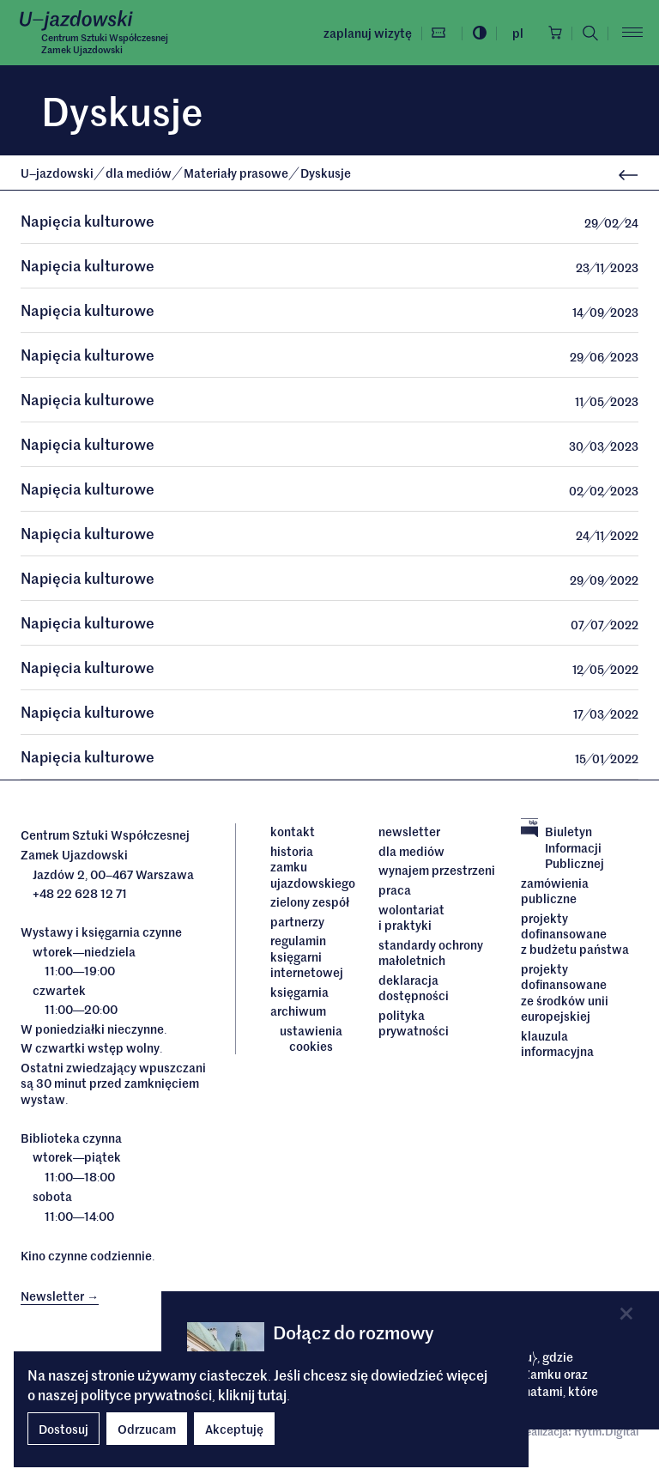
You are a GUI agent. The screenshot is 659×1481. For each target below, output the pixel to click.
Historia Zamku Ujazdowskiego (311, 869)
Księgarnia (300, 993)
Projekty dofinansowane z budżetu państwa (575, 936)
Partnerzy (297, 924)
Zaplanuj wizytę (365, 32)
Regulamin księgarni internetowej (306, 958)
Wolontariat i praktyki (411, 920)
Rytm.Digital (606, 1433)
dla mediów (140, 172)
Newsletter (409, 833)
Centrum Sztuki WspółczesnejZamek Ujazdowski (104, 43)
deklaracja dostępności (413, 989)
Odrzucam (147, 1428)
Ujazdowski (57, 172)
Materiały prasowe (237, 172)
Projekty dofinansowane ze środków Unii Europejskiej (564, 994)
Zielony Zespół (309, 904)
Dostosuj (63, 1428)
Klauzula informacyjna (557, 1045)
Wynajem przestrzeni (436, 873)
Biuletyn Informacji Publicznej (562, 849)
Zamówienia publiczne (555, 893)
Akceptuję (234, 1428)
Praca (394, 892)
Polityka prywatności (413, 1025)
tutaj (272, 1394)
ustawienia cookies (311, 1041)
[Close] (626, 1313)
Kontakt (292, 833)
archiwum (298, 1013)
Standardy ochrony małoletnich (430, 955)
